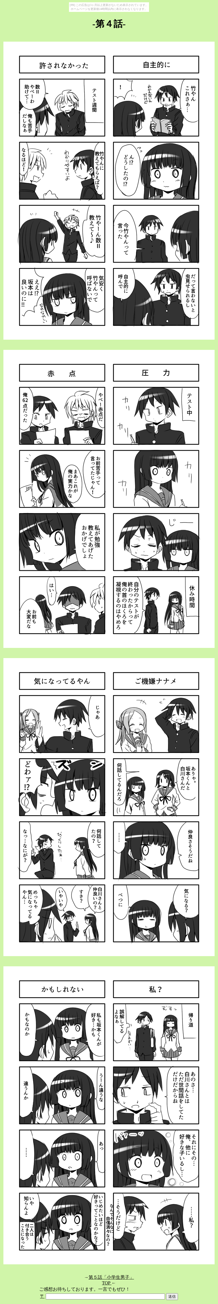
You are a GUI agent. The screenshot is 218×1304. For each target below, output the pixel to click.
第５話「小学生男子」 (111, 1277)
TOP (106, 1282)
